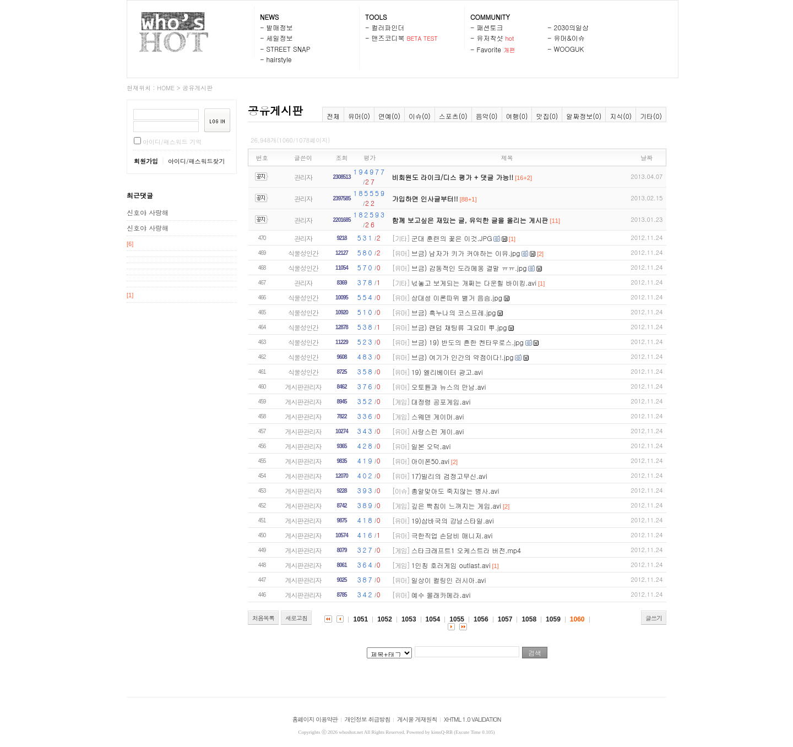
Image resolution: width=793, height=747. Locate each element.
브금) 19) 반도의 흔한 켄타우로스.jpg (467, 342)
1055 (456, 619)
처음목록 (263, 618)
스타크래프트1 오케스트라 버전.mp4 (466, 550)
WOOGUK (569, 48)
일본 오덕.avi (431, 446)
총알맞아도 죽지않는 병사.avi (455, 490)
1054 (433, 619)
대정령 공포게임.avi (441, 401)
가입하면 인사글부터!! (425, 198)
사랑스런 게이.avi (437, 431)
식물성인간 (303, 253)
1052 (384, 619)
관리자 (303, 177)
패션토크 (490, 27)
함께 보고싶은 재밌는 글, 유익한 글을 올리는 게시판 (470, 220)
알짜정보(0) (583, 116)
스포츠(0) (453, 116)
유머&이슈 (569, 37)
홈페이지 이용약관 (315, 719)
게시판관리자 (303, 386)
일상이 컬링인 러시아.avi (448, 580)
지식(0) (621, 116)
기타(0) (651, 116)
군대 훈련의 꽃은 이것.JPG (451, 238)
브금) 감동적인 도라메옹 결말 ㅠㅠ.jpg (469, 267)
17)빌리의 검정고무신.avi (449, 476)
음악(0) (487, 116)
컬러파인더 (388, 27)
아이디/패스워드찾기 (196, 161)
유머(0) (359, 116)
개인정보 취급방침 (367, 719)
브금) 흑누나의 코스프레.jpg (453, 312)
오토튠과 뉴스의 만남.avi (448, 386)
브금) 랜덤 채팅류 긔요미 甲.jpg (459, 327)
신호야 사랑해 (148, 212)
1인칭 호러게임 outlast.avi (451, 565)
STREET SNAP (289, 48)
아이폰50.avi (430, 461)
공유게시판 (197, 88)
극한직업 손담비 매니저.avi (452, 535)
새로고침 (296, 618)
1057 (505, 619)
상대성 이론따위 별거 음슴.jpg (456, 297)
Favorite (489, 49)
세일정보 (280, 37)
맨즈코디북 (388, 37)
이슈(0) (420, 116)
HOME (166, 88)
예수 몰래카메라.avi (441, 594)
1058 (529, 619)
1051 (360, 619)
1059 (553, 619)
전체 (333, 116)
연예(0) (389, 116)
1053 (408, 619)
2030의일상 (571, 27)
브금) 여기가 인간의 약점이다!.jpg (462, 357)
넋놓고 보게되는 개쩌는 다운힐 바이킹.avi (474, 282)
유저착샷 (490, 37)
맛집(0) (547, 116)
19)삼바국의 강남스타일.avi (452, 520)
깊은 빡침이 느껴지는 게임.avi (456, 505)
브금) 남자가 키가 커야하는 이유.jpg (465, 253)
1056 (481, 619)
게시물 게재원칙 (417, 719)
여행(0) (517, 116)
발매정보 (280, 27)
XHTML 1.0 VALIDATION (472, 719)
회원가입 (146, 161)
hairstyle (279, 59)
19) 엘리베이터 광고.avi (447, 372)
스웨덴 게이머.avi (437, 416)
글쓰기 (653, 618)
